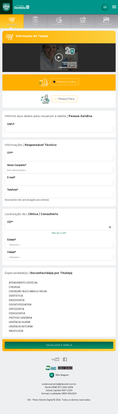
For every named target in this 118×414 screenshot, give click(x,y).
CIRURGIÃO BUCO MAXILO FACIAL (26, 291)
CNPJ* (10, 124)
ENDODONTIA (14, 300)
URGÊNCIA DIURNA (17, 322)
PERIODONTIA (15, 313)
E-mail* (11, 177)
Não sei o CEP (59, 233)
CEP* (10, 222)
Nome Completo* (16, 165)
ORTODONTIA (14, 309)
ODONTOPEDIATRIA (18, 305)
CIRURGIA (12, 287)
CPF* (10, 152)
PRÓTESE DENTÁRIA (18, 318)
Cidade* (11, 252)
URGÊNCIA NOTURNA (19, 326)
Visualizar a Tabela (59, 345)
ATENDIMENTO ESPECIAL (21, 283)
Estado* (11, 239)
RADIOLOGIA (14, 331)
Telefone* (12, 189)
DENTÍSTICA (14, 296)
